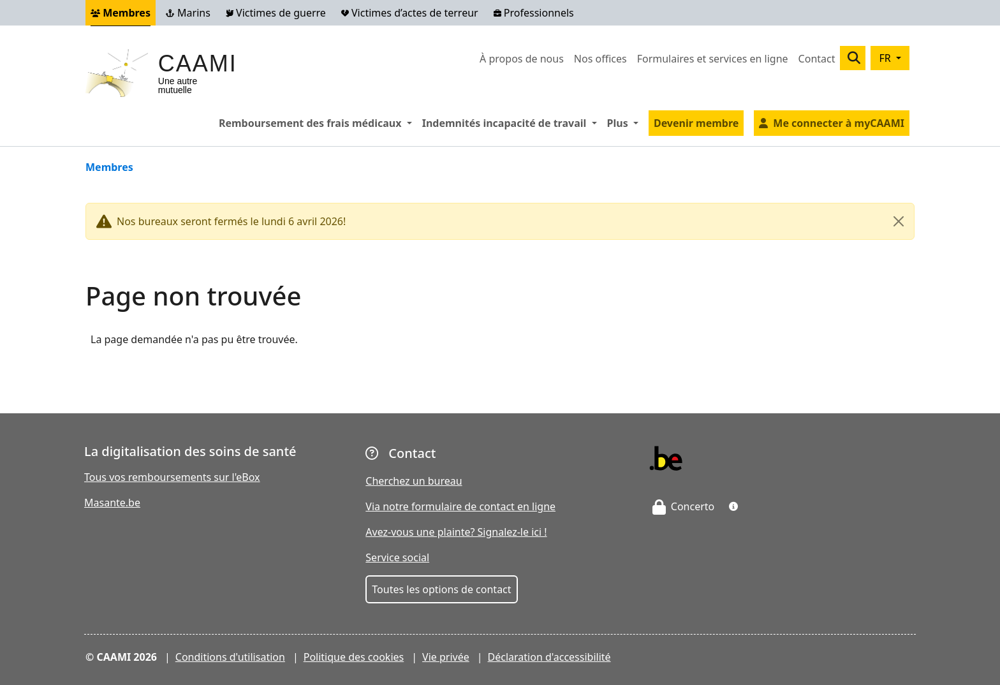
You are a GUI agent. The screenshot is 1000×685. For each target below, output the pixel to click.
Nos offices (600, 59)
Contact (816, 59)
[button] (733, 506)
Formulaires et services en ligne (712, 59)
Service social (397, 557)
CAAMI (197, 63)
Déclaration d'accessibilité (549, 657)
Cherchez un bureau (413, 481)
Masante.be (112, 503)
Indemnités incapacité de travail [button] (512, 122)
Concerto (683, 506)
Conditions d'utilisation (230, 657)
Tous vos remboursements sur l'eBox (172, 477)
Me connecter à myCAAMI (838, 123)
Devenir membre (696, 123)
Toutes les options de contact (441, 589)
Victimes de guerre (276, 13)
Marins (188, 13)
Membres (121, 13)
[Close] (898, 221)
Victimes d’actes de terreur (409, 13)
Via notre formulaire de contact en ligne (460, 506)
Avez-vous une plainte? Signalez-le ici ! (456, 532)
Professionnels (534, 13)
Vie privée (445, 657)
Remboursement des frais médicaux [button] (318, 122)
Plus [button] (625, 122)
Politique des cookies (354, 657)
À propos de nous (522, 59)
